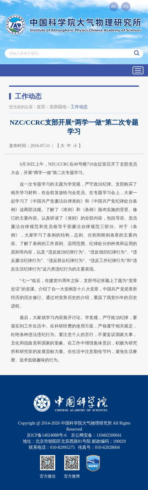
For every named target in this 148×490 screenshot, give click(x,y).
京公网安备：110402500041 (96, 435)
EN (125, 6)
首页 (41, 107)
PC (113, 6)
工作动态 (79, 107)
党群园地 (57, 107)
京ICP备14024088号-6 (46, 435)
